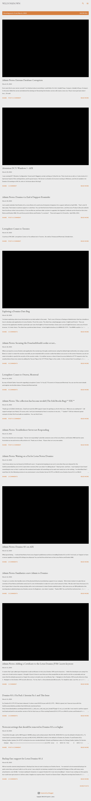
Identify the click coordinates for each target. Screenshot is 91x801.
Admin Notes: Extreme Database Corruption (22, 80)
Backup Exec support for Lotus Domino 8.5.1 (22, 758)
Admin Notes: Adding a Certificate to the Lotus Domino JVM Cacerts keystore (37, 663)
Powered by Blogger (45, 793)
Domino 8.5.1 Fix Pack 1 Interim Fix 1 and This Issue (25, 695)
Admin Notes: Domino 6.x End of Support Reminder (26, 197)
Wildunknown (11, 3)
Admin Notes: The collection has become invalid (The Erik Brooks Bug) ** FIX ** (38, 400)
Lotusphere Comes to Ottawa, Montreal (20, 374)
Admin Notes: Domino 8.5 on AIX (18, 546)
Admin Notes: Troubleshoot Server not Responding (25, 429)
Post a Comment (14, 98)
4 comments (13, 363)
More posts (84, 786)
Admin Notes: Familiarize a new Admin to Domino (25, 573)
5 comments (13, 332)
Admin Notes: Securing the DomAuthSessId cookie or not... (29, 342)
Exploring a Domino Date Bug (16, 311)
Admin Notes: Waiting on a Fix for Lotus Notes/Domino (27, 456)
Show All (84, 13)
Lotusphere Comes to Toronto (16, 228)
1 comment (12, 186)
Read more (85, 98)
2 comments (13, 476)
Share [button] (4, 98)
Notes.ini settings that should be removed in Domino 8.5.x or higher (32, 726)
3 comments (13, 593)
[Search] (83, 3)
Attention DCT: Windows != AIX (17, 168)
